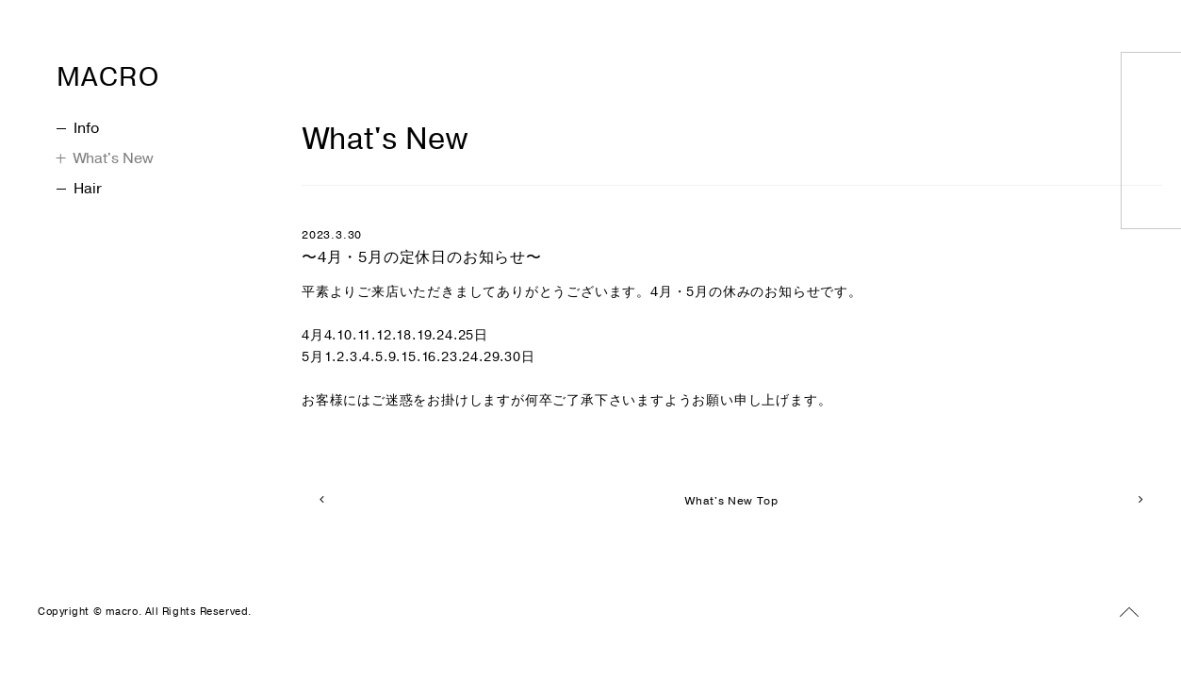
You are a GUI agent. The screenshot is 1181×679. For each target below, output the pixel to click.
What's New (105, 158)
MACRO (145, 71)
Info (78, 128)
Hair (79, 188)
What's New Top (732, 500)
